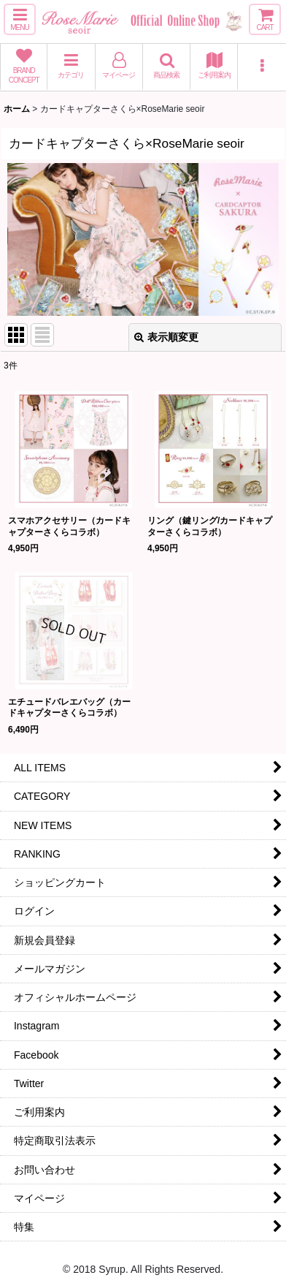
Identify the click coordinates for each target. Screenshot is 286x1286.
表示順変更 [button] (166, 337)
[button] (20, 19)
